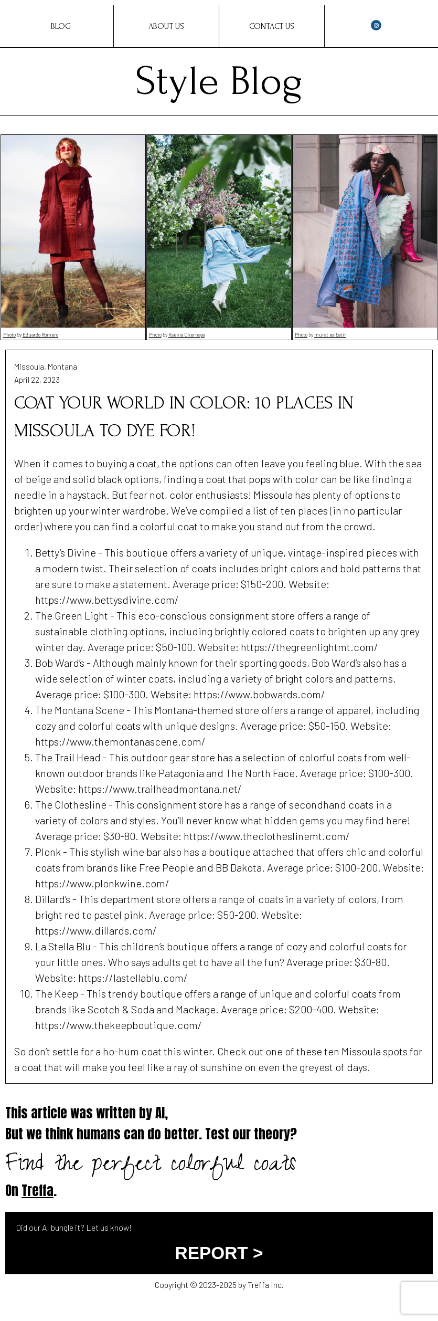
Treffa (38, 1190)
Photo (9, 334)
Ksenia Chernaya (186, 334)
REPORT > (219, 1253)
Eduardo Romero (40, 334)
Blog (61, 26)
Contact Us (271, 26)
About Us (166, 26)
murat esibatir (330, 334)
